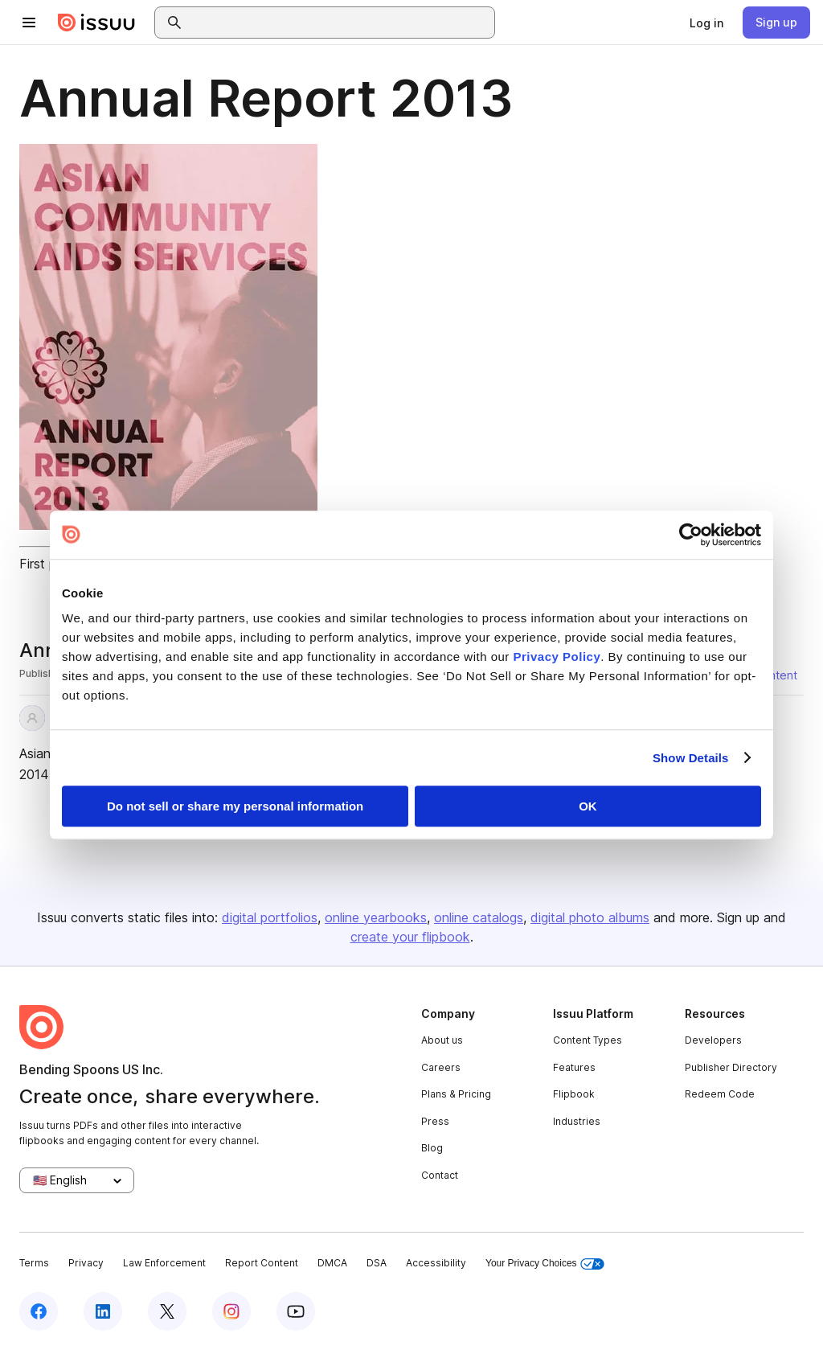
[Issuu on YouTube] (295, 1311)
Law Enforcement (164, 1263)
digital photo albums (589, 917)
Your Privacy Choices (544, 1264)
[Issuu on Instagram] (231, 1311)
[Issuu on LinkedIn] (103, 1311)
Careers (441, 1067)
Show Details (691, 758)
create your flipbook (410, 937)
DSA (376, 1263)
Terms (34, 1263)
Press (435, 1121)
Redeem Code (720, 1094)
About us (442, 1040)
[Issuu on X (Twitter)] (167, 1311)
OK (588, 806)
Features (574, 1067)
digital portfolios (269, 917)
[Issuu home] (96, 22)
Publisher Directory (731, 1067)
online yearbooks (376, 917)
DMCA (332, 1263)
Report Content (261, 1263)
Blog (432, 1148)
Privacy (86, 1263)
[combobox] (339, 22)
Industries (576, 1121)
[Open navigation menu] (29, 22)
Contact (439, 1175)
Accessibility (436, 1263)
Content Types (587, 1040)
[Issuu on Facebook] (38, 1311)
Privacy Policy (557, 656)
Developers (713, 1040)
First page (48, 564)
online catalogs (478, 917)
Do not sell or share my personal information (235, 806)
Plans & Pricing (456, 1094)
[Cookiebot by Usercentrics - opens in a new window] (690, 535)
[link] (706, 22)
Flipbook (574, 1094)
